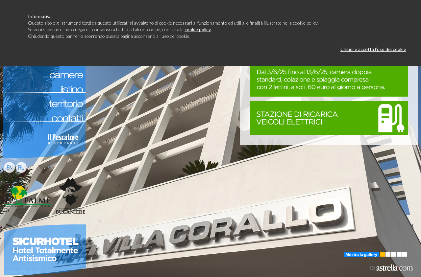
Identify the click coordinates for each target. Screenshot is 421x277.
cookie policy (198, 29)
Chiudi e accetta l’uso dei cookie (373, 49)
